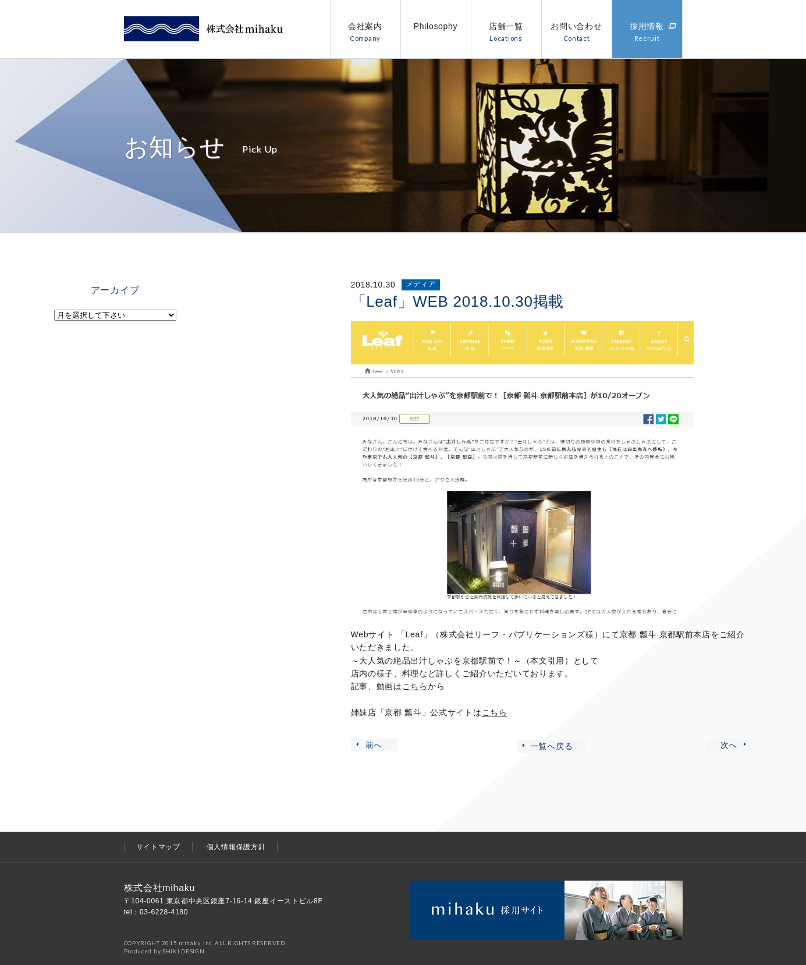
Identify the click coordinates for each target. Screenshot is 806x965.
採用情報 (653, 32)
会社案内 (365, 32)
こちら (415, 686)
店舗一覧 (506, 32)
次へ (735, 745)
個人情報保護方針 (236, 847)
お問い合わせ (576, 32)
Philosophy (436, 26)
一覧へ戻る (546, 746)
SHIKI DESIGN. (184, 951)
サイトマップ (158, 847)
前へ (368, 745)
